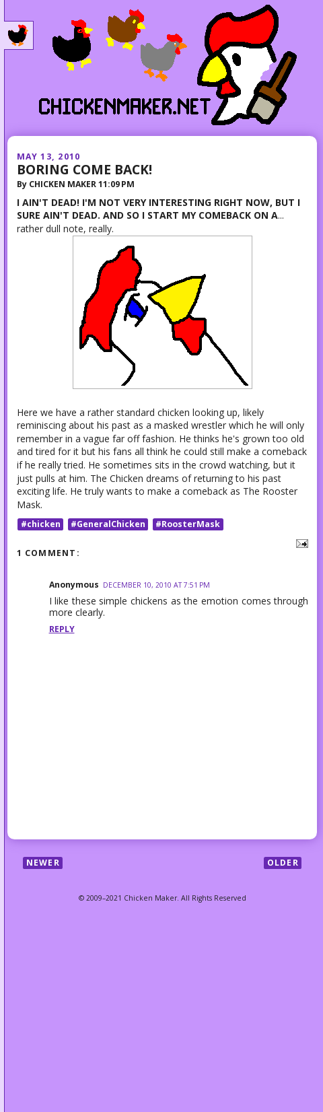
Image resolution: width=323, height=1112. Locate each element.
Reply (62, 629)
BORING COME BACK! (84, 169)
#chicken (41, 524)
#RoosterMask (187, 524)
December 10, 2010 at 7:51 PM (156, 585)
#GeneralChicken (108, 524)
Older (283, 862)
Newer (43, 862)
